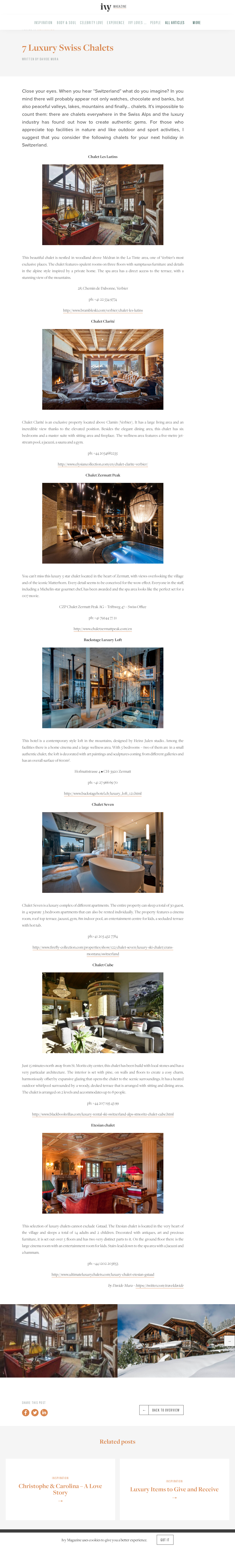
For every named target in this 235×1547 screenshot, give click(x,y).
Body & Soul (66, 22)
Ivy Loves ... (137, 22)
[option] (59, 1341)
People (155, 22)
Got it (165, 1539)
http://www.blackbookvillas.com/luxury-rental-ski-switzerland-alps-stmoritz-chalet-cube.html (103, 1114)
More (197, 22)
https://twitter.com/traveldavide (160, 1285)
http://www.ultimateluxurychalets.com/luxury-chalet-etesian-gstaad (103, 1274)
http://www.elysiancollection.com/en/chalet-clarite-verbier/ (103, 464)
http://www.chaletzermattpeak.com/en (103, 628)
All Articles (175, 22)
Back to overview (160, 1410)
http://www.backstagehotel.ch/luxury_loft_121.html (103, 793)
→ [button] (229, 1341)
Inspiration (43, 22)
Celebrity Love (92, 22)
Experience (115, 22)
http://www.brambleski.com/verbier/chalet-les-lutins (103, 310)
